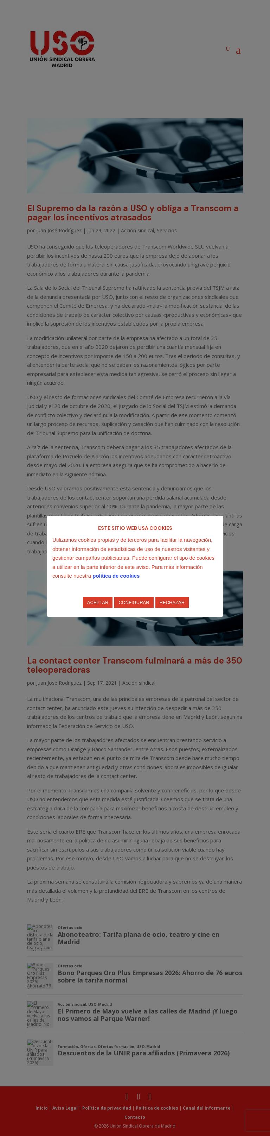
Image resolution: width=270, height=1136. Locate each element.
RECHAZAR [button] (172, 602)
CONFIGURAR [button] (133, 602)
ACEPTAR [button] (97, 602)
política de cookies (116, 576)
